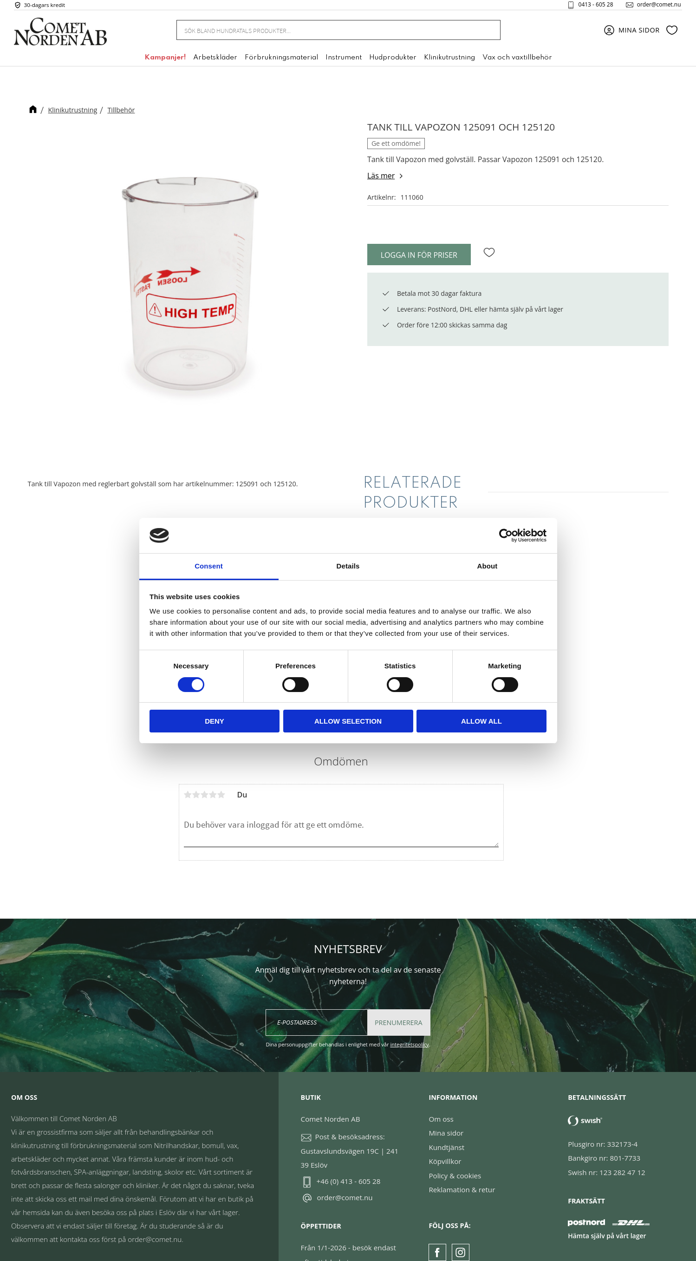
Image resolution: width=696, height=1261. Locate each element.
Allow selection (348, 721)
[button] (671, 34)
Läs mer (381, 175)
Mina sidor (446, 1106)
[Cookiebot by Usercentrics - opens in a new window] (505, 535)
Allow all (481, 721)
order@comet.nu (653, 6)
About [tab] (487, 566)
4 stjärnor (213, 768)
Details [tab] (348, 566)
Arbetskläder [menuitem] (215, 61)
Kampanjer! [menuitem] (165, 61)
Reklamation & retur (462, 1163)
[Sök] (488, 33)
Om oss (441, 1092)
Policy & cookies (455, 1149)
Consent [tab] (209, 566)
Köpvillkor (445, 1134)
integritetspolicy (409, 1017)
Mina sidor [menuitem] (639, 33)
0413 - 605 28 (589, 6)
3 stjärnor (205, 768)
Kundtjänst (446, 1120)
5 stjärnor (221, 768)
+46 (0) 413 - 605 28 (349, 1154)
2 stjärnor (196, 768)
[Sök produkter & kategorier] (327, 33)
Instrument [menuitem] (343, 61)
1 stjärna (188, 768)
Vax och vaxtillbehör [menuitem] (517, 61)
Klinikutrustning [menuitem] (449, 61)
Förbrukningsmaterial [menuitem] (281, 61)
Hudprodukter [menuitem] (392, 61)
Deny (214, 721)
